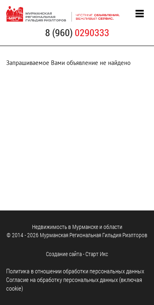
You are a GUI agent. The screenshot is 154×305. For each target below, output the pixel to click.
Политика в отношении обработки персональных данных (75, 271)
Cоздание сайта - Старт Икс (77, 254)
